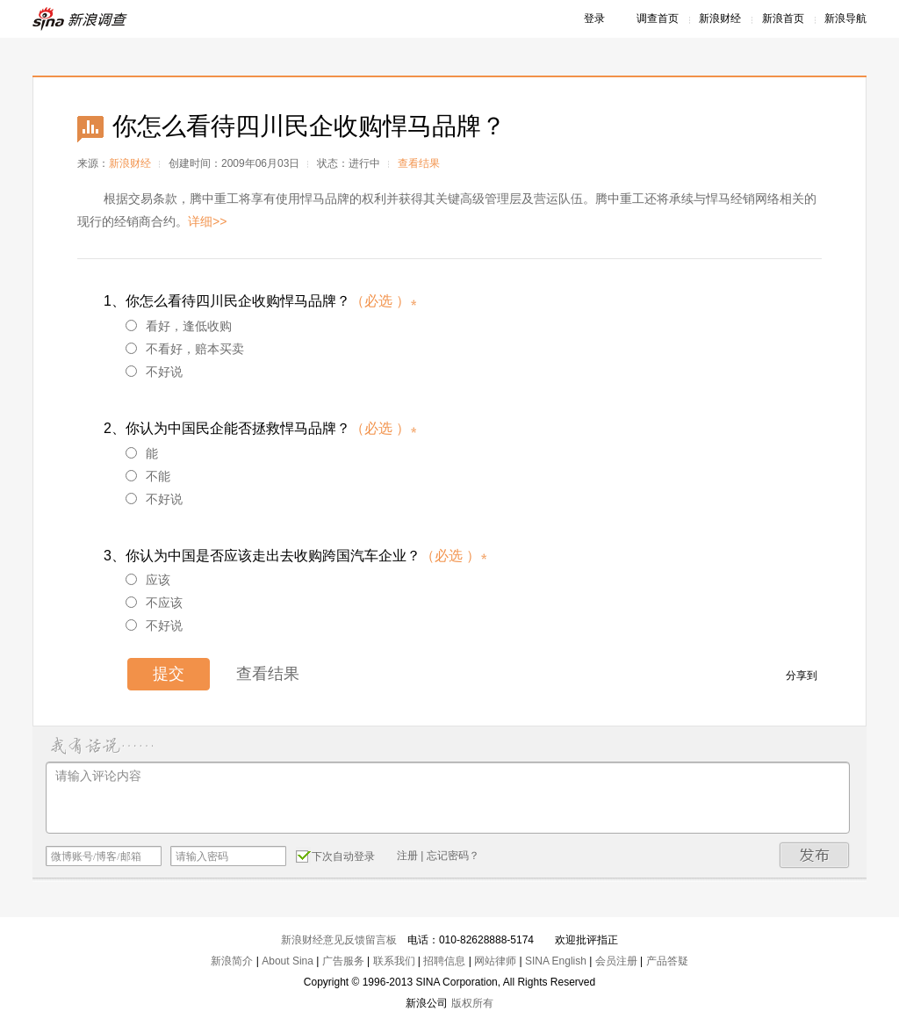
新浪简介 (232, 961)
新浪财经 (720, 18)
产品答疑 (667, 961)
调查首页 (657, 18)
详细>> (207, 221)
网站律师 (495, 961)
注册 (407, 855)
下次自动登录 (335, 855)
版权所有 (472, 1003)
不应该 (154, 603)
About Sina (287, 961)
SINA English (555, 961)
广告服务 (343, 961)
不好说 (154, 372)
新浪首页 (783, 18)
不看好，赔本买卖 (185, 349)
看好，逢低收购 (179, 326)
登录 (594, 18)
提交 (168, 674)
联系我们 (394, 961)
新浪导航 (845, 18)
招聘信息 (444, 961)
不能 (148, 476)
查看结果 (419, 163)
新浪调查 (80, 19)
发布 (815, 855)
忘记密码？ (453, 855)
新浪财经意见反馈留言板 (339, 940)
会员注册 (616, 961)
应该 (148, 580)
